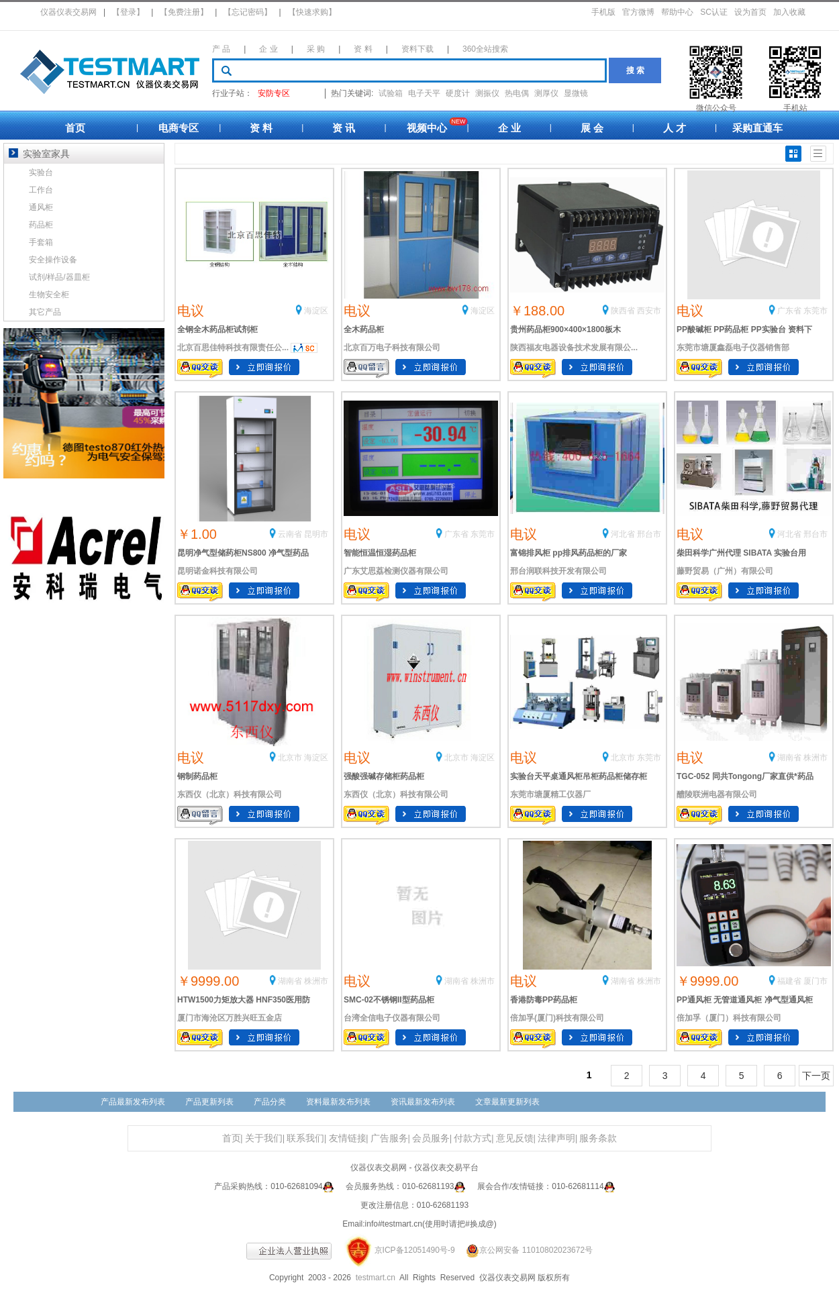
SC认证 (714, 12)
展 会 (592, 128)
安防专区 (274, 93)
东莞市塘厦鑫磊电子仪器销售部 (733, 347)
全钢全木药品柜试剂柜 (217, 329)
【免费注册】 (184, 12)
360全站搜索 (485, 49)
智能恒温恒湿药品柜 (380, 553)
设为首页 (750, 12)
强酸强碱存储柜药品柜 (384, 776)
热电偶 (517, 93)
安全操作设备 (53, 259)
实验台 (41, 172)
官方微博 (638, 12)
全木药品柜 (364, 329)
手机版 (603, 12)
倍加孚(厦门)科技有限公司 (557, 1018)
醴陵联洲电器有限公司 (717, 794)
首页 (75, 128)
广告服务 (389, 1138)
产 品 (221, 49)
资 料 (363, 49)
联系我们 (305, 1138)
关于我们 (264, 1138)
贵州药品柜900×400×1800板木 (565, 329)
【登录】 (128, 12)
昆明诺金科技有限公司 (217, 571)
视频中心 (427, 128)
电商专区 (178, 128)
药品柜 (41, 224)
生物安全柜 (49, 294)
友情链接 (347, 1138)
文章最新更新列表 (507, 1101)
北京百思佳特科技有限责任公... (233, 347)
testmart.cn (375, 1277)
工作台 (41, 190)
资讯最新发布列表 (423, 1101)
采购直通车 (757, 128)
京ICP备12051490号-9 (415, 1250)
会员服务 (431, 1138)
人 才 (674, 128)
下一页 (816, 1075)
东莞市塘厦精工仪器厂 (550, 794)
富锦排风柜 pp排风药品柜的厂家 (568, 553)
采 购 (316, 49)
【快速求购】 (312, 12)
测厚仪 (546, 93)
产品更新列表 (209, 1101)
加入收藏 (789, 12)
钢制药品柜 (197, 776)
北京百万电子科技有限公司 (392, 347)
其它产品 (45, 312)
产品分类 (270, 1101)
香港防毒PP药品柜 (543, 999)
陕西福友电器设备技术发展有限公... (574, 347)
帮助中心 (677, 12)
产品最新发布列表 (133, 1101)
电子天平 (424, 93)
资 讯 (343, 128)
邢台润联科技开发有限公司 (558, 571)
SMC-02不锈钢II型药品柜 (389, 999)
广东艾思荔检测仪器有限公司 (396, 571)
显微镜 (576, 93)
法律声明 (556, 1138)
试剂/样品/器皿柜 (59, 277)
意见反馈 (515, 1138)
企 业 (268, 49)
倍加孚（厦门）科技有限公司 (729, 1018)
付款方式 (472, 1138)
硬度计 (458, 93)
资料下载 (417, 49)
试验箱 (391, 93)
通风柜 (41, 207)
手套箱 (41, 242)
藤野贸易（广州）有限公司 (725, 571)
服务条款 (598, 1138)
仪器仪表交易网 (68, 12)
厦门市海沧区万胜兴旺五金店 (229, 1018)
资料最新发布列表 (338, 1101)
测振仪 (487, 93)
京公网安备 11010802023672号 (525, 1250)
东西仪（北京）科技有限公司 (229, 794)
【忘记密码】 (248, 12)
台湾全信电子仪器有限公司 (392, 1018)
